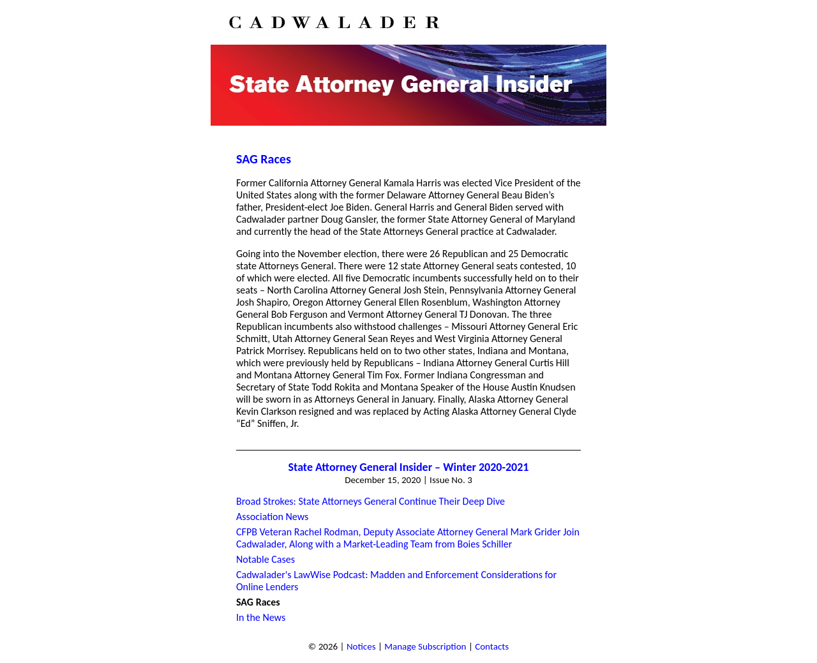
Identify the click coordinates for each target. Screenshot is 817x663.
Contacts (492, 646)
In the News (260, 617)
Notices (361, 646)
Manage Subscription (425, 646)
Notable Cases (265, 559)
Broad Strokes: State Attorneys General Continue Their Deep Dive (370, 501)
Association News (272, 516)
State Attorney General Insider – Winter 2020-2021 (409, 467)
